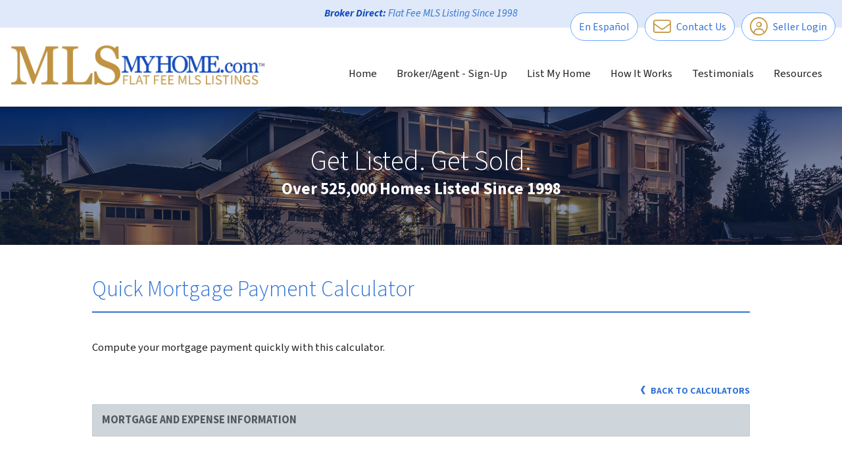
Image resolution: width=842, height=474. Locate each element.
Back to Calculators (695, 391)
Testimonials (723, 74)
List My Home (559, 74)
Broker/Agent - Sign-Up (452, 74)
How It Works (641, 74)
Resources (798, 74)
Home (363, 74)
